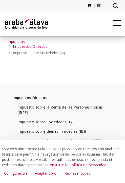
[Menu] (117, 23)
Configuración (15, 173)
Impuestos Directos (29, 97)
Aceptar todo (45, 173)
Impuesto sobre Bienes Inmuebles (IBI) (51, 131)
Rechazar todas (77, 173)
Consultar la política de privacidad (77, 164)
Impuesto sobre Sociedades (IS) (45, 121)
